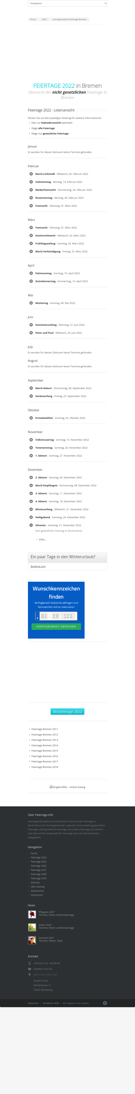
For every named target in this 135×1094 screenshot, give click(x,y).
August (33, 610)
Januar (32, 146)
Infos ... (43, 192)
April (31, 417)
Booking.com (38, 1046)
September (35, 630)
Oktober (34, 703)
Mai (30, 490)
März (31, 305)
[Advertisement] (67, 53)
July (30, 596)
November (35, 744)
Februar (33, 166)
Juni (30, 527)
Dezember (35, 840)
